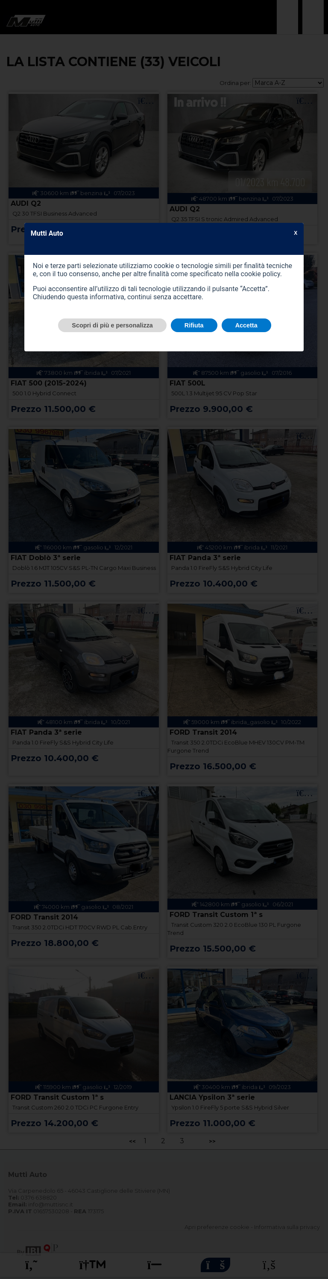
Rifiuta (194, 325)
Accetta (246, 325)
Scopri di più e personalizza (112, 325)
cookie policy (260, 274)
